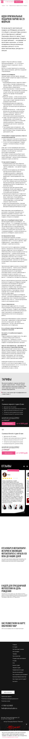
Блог (7, 5)
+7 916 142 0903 (7, 705)
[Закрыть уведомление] (28, 732)
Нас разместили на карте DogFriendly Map (13, 624)
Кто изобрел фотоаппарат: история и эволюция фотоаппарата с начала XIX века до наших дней (14, 552)
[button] (26, 2)
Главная (3, 5)
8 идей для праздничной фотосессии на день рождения (14, 588)
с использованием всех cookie (10, 737)
